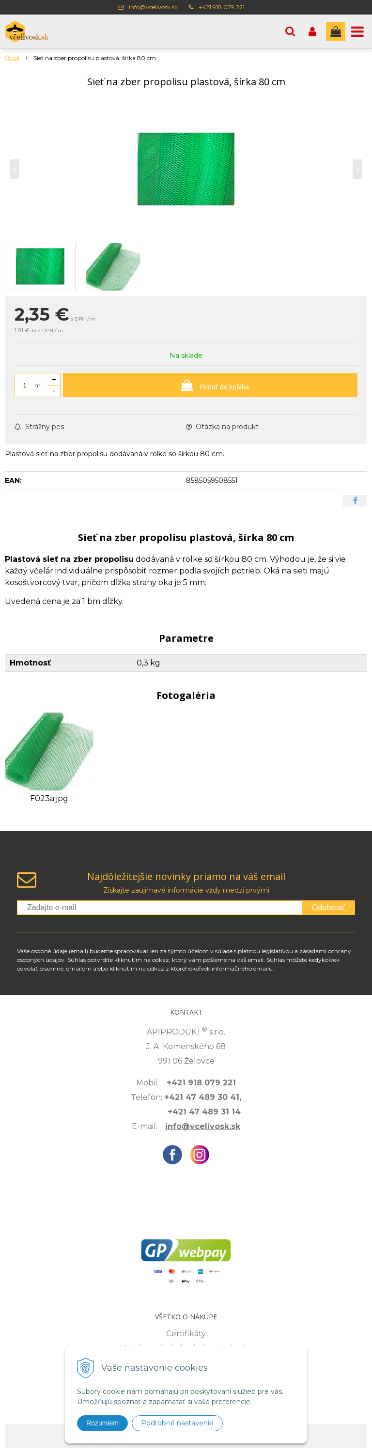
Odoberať (328, 907)
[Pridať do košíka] (210, 385)
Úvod (12, 58)
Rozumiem (102, 1423)
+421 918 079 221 (222, 7)
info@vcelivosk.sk (153, 7)
